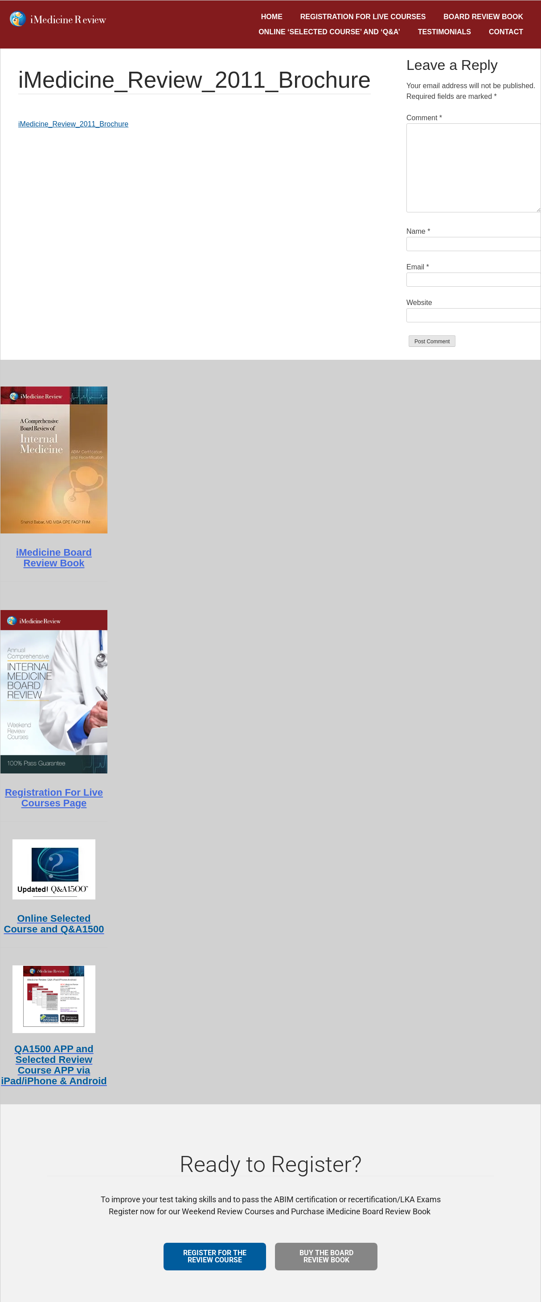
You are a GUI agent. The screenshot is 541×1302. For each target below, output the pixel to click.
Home (272, 16)
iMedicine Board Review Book (54, 558)
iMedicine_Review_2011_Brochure (73, 124)
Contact (506, 32)
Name (418, 231)
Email (417, 267)
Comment (424, 118)
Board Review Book (483, 16)
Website (419, 302)
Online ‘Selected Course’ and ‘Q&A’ (329, 32)
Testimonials (444, 32)
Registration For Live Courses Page (54, 798)
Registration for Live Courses (363, 16)
